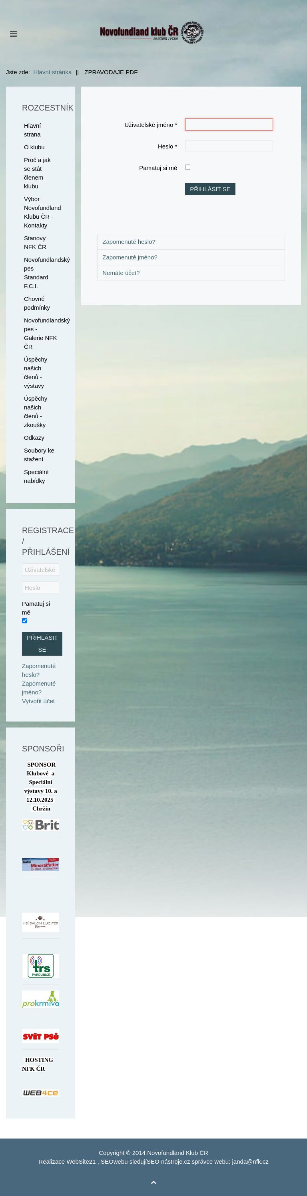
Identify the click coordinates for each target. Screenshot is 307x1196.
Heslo (167, 146)
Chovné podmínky (37, 303)
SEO (107, 1161)
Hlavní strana (32, 130)
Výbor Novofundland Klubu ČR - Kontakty (41, 212)
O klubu (34, 147)
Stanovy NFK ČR (35, 242)
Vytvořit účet (38, 701)
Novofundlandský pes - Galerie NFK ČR (41, 333)
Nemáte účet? (121, 272)
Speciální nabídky (36, 476)
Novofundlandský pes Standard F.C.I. (41, 272)
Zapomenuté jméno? (129, 257)
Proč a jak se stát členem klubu (37, 173)
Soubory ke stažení (39, 455)
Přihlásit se (210, 189)
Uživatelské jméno (151, 124)
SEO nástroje (164, 1161)
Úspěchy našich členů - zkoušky (35, 411)
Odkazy (34, 437)
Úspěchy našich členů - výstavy (35, 372)
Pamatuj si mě (158, 167)
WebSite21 (81, 1161)
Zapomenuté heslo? (128, 241)
